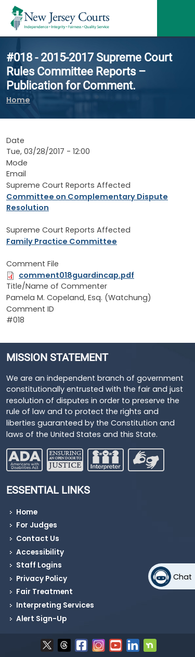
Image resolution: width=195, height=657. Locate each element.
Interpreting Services (55, 605)
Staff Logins (39, 565)
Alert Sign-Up (41, 619)
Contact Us (37, 539)
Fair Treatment (44, 592)
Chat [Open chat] (182, 577)
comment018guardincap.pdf (76, 275)
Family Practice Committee (61, 241)
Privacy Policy (41, 579)
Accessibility (40, 552)
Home (18, 100)
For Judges (36, 525)
